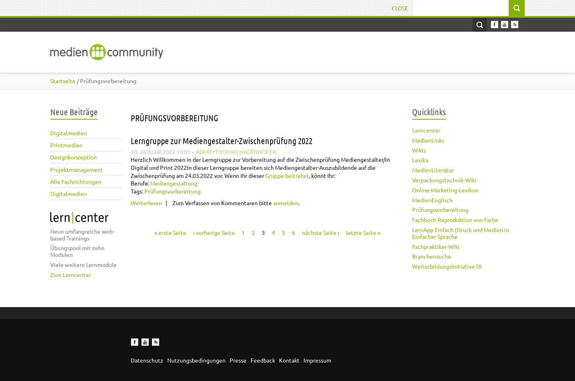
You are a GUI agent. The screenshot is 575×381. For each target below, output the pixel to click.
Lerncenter (426, 130)
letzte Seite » (363, 232)
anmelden (285, 202)
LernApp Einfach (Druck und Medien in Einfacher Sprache (460, 233)
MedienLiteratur (433, 169)
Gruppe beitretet (287, 175)
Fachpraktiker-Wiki (436, 246)
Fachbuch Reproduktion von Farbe (455, 219)
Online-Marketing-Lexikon (445, 190)
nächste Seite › (320, 232)
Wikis (419, 150)
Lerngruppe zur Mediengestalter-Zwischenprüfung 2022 (221, 140)
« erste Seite (170, 232)
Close (400, 8)
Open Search (479, 25)
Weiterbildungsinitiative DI (447, 266)
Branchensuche (431, 256)
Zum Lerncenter (70, 274)
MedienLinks (428, 140)
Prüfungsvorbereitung (440, 209)
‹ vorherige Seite (214, 232)
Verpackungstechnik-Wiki (444, 179)
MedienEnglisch (432, 200)
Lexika (420, 159)
